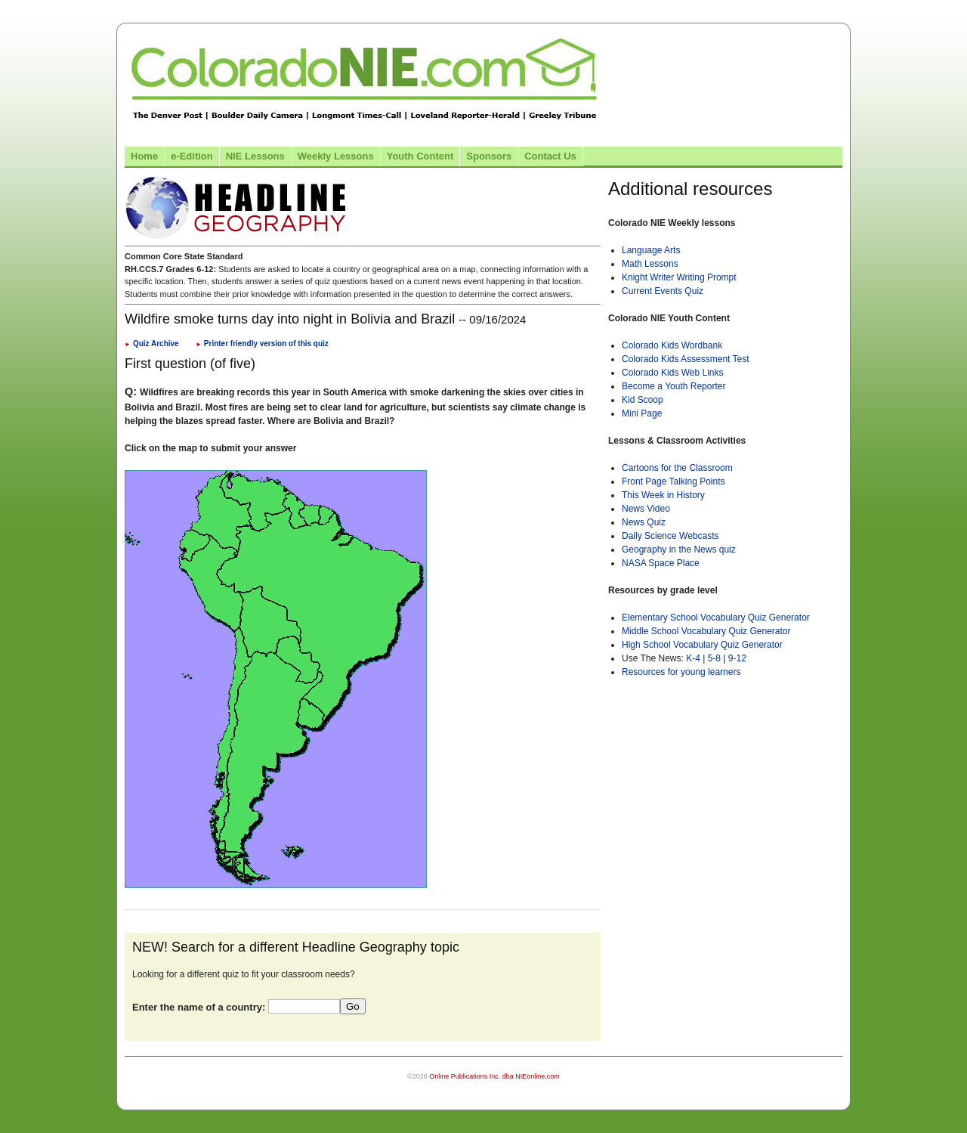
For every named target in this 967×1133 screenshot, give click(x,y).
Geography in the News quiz (679, 549)
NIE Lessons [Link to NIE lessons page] (255, 156)
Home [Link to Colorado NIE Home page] (144, 156)
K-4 (693, 658)
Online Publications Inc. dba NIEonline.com (494, 1076)
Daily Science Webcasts (670, 536)
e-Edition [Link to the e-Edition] (192, 156)
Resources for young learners (681, 672)
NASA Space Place (661, 563)
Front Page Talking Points (673, 481)
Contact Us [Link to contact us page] (550, 156)
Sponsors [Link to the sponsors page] (488, 156)
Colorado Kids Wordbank (672, 345)
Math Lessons (650, 263)
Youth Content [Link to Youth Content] (420, 156)
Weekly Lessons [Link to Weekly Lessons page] (336, 156)
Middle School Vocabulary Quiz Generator (706, 631)
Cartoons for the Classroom (677, 468)
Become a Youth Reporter (673, 386)
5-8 (716, 658)
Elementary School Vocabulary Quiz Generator (716, 617)
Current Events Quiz (662, 291)
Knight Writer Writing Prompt (679, 277)
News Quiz (644, 522)
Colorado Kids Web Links (673, 372)
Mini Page (642, 413)
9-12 (737, 658)
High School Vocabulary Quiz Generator (702, 644)
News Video (646, 508)
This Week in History (663, 495)
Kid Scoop (642, 400)
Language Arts (651, 250)
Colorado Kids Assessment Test (685, 359)
